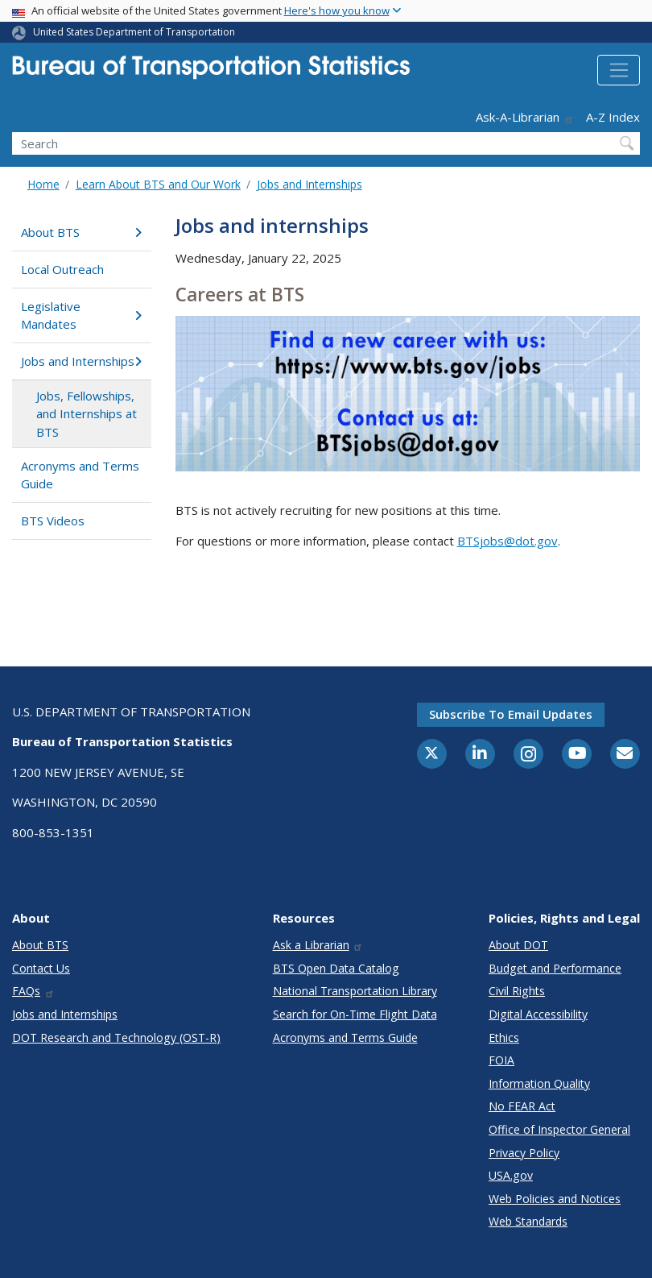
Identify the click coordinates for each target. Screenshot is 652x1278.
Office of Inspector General (559, 1129)
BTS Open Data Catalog (336, 968)
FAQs (33, 990)
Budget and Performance (555, 968)
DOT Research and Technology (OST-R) (116, 1037)
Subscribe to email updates (510, 714)
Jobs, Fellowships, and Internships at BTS (86, 414)
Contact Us (41, 968)
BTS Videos (53, 520)
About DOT (518, 944)
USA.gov (511, 1175)
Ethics (504, 1037)
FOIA (501, 1060)
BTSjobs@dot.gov (507, 541)
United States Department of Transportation (134, 32)
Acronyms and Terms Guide (80, 475)
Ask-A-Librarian (525, 117)
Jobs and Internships (309, 184)
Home (43, 184)
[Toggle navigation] (618, 70)
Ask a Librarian (318, 944)
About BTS (81, 232)
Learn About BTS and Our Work (158, 184)
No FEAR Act (522, 1106)
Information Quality (539, 1083)
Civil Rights (517, 990)
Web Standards (528, 1221)
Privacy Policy (524, 1152)
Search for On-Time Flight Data (355, 1014)
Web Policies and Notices (555, 1198)
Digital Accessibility (538, 1014)
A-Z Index (613, 117)
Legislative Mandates (81, 315)
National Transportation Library (355, 990)
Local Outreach (62, 269)
